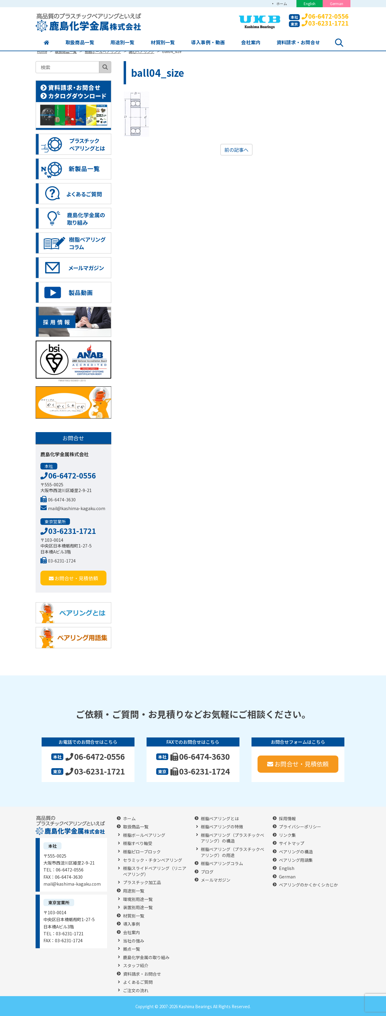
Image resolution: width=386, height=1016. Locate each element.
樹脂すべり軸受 (137, 843)
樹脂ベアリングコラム (222, 863)
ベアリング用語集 (296, 860)
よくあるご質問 (138, 982)
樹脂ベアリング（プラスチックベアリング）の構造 (232, 838)
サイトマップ (291, 843)
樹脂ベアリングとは (220, 818)
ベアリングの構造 (296, 852)
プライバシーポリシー (300, 827)
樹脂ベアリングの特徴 (222, 827)
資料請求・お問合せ (298, 42)
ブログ (207, 872)
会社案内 (251, 42)
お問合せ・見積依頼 (73, 578)
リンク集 (287, 835)
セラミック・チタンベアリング (152, 860)
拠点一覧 (131, 949)
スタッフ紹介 (135, 965)
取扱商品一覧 (79, 42)
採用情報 (287, 818)
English (309, 3)
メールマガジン (215, 880)
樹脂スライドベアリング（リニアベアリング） (154, 871)
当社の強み (133, 941)
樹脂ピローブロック (142, 852)
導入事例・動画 (208, 42)
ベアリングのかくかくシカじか (308, 885)
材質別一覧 (163, 42)
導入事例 (131, 924)
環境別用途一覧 (138, 899)
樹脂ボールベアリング (144, 835)
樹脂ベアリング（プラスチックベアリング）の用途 (232, 852)
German (336, 3)
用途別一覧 (122, 42)
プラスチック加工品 (142, 882)
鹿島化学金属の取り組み (146, 957)
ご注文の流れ (135, 990)
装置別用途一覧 (138, 907)
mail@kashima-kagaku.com (72, 508)
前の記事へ (236, 149)
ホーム (281, 3)
